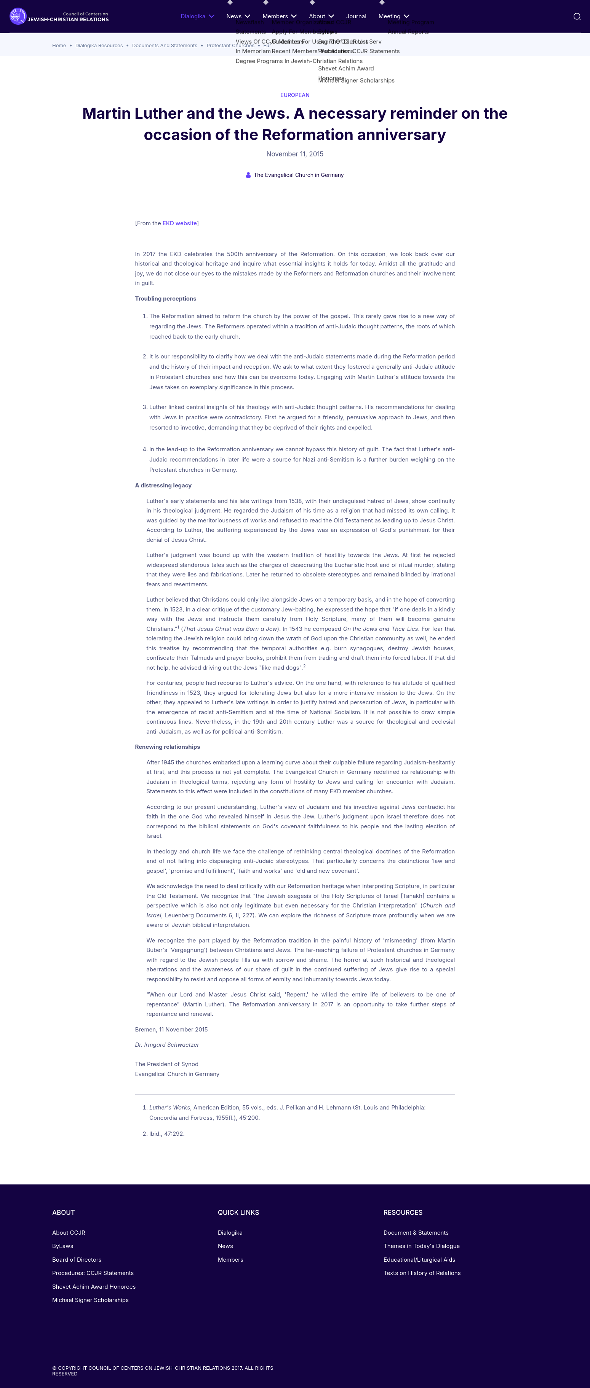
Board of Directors (76, 1259)
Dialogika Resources (99, 45)
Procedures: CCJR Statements (93, 1273)
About (321, 16)
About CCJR (68, 1232)
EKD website (179, 223)
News (238, 16)
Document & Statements (416, 1232)
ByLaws (62, 1246)
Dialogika (197, 16)
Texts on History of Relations (422, 1273)
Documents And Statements (164, 45)
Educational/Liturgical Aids (419, 1259)
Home (59, 45)
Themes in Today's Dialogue (422, 1246)
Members (279, 16)
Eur (267, 45)
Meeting (394, 16)
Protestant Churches (231, 45)
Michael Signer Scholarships (90, 1300)
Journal (356, 16)
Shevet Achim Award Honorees (94, 1286)
